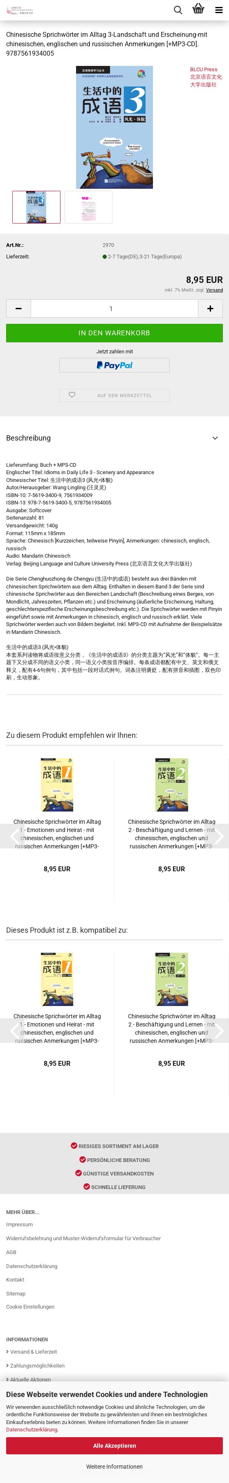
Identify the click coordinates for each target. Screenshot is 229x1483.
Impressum (19, 1224)
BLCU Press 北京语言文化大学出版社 (206, 77)
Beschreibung (28, 438)
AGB (11, 1252)
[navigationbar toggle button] (219, 10)
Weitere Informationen (114, 1466)
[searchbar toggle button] (178, 10)
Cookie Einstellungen (30, 1307)
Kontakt (15, 1280)
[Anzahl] (114, 308)
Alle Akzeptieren (114, 1445)
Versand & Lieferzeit (31, 1352)
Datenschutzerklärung (31, 1429)
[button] (12, 836)
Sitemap (15, 1294)
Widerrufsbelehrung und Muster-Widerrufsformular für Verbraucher (83, 1238)
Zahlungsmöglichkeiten (35, 1366)
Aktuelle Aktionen (28, 1380)
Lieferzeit (17, 256)
